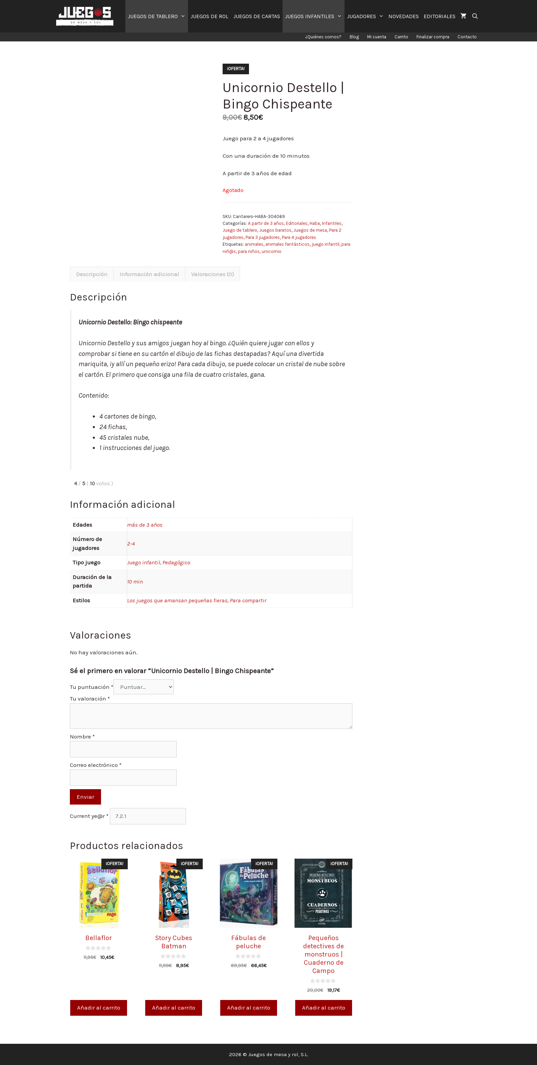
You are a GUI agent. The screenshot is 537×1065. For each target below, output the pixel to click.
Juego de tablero (240, 230)
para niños (249, 251)
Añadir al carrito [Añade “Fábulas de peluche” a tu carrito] (248, 1007)
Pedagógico (176, 562)
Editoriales (297, 223)
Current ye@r (89, 815)
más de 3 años (144, 524)
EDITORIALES (439, 16)
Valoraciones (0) (212, 274)
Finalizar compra (432, 36)
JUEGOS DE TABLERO (158, 16)
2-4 (131, 543)
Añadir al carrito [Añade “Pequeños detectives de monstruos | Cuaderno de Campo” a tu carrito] (323, 1007)
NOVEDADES (403, 16)
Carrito (401, 36)
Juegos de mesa (310, 230)
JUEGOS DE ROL (209, 16)
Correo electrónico (96, 764)
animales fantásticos (287, 244)
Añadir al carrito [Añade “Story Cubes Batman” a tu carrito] (173, 1007)
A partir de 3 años (266, 223)
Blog (354, 36)
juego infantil (325, 244)
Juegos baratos (275, 230)
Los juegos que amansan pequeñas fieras (177, 600)
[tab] (92, 274)
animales (254, 244)
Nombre (82, 736)
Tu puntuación (91, 686)
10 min (135, 581)
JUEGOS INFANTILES (315, 16)
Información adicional (149, 274)
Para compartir (248, 600)
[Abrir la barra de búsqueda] (475, 16)
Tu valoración (90, 698)
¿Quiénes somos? (323, 36)
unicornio (272, 251)
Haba (315, 223)
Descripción (92, 274)
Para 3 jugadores (263, 237)
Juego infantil (143, 562)
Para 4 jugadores (299, 237)
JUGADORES (366, 16)
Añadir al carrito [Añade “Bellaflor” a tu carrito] (98, 1007)
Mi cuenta (376, 36)
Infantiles (331, 223)
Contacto (467, 36)
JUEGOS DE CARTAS (256, 16)
